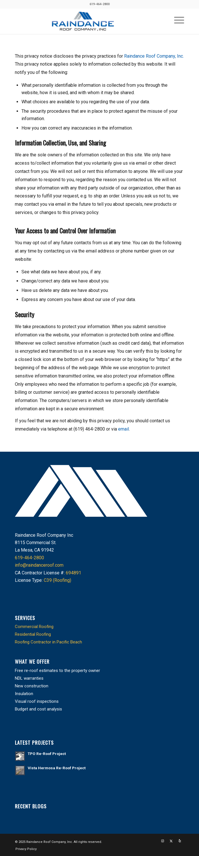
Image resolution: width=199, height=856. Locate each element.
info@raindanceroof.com (39, 565)
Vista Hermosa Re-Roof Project (56, 768)
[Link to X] (171, 841)
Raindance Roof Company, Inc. (154, 56)
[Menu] (176, 19)
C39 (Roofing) (57, 580)
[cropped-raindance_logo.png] (82, 21)
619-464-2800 (99, 4)
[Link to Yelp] (180, 841)
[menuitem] (176, 19)
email (123, 429)
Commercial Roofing (34, 626)
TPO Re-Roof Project (47, 753)
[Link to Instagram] (162, 841)
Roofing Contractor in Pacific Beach (48, 642)
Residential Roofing (33, 634)
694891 (73, 573)
